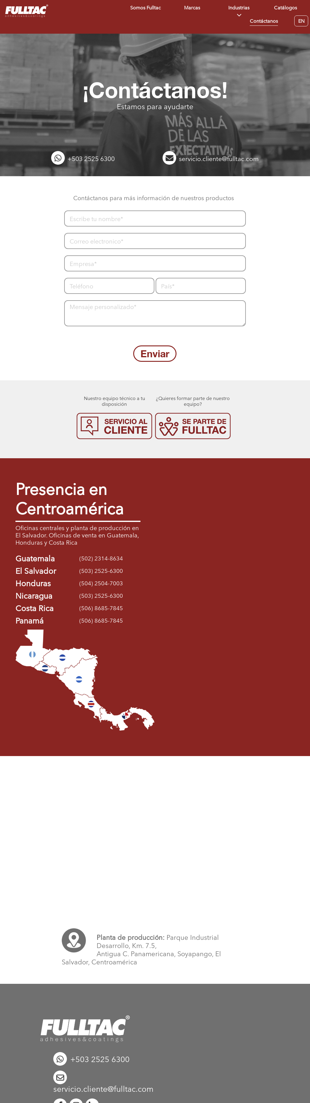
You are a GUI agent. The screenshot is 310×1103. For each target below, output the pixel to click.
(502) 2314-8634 (101, 558)
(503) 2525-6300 (101, 570)
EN (301, 22)
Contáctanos (264, 21)
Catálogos (285, 8)
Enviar (154, 353)
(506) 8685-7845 (101, 608)
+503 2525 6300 (83, 159)
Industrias (238, 8)
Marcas (192, 8)
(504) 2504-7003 (101, 583)
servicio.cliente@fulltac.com (211, 159)
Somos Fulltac (145, 8)
